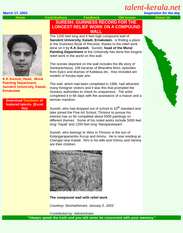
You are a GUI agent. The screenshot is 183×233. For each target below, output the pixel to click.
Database (31, 100)
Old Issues (127, 17)
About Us (162, 17)
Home (20, 17)
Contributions (56, 17)
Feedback (91, 17)
